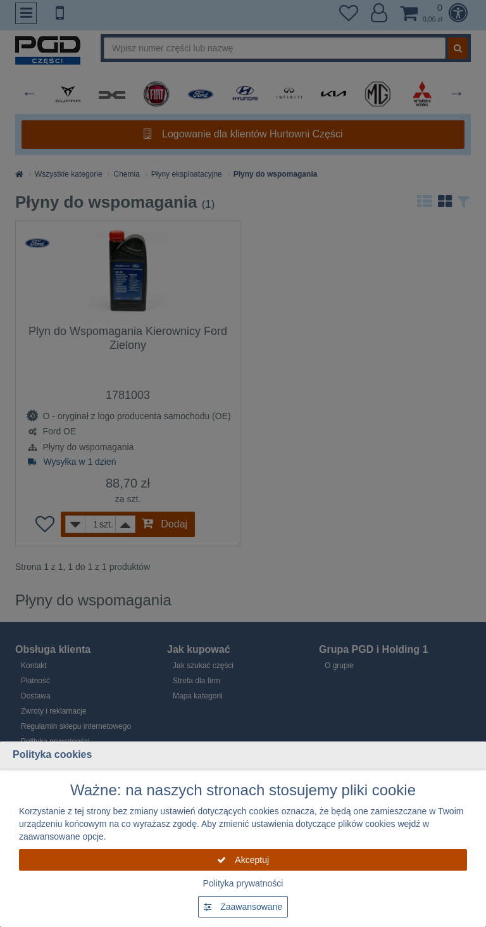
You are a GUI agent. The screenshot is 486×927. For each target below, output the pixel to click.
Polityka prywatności (243, 883)
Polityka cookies (52, 754)
